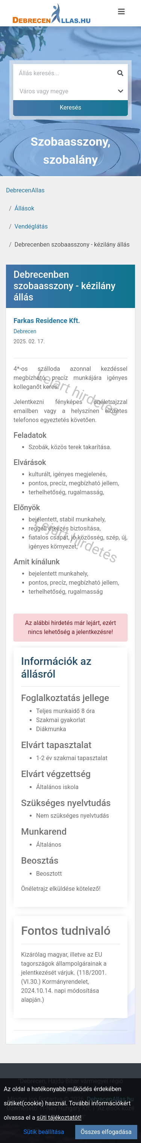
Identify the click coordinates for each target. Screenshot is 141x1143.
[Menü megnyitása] (121, 11)
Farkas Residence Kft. (47, 321)
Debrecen (25, 331)
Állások (24, 208)
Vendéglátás (31, 226)
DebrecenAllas (25, 190)
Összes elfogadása (106, 1131)
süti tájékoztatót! (59, 1117)
